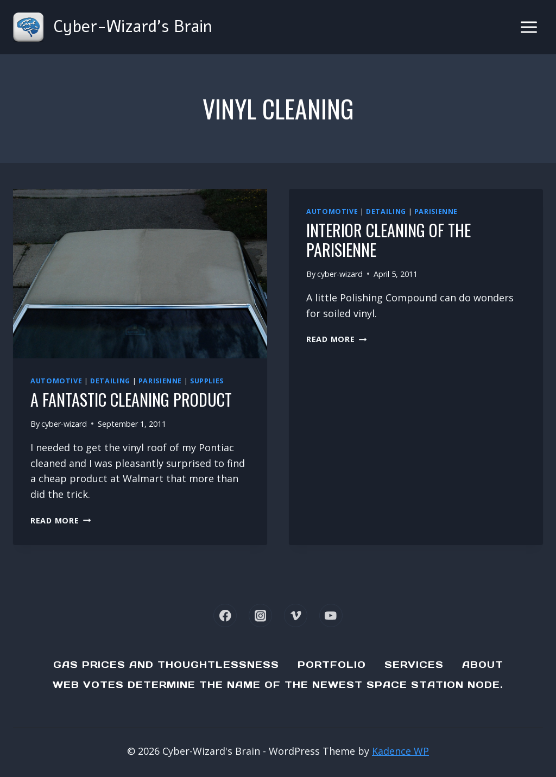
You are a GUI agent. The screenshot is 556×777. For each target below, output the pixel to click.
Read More (60, 520)
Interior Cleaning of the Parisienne (388, 240)
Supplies (207, 381)
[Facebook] (225, 615)
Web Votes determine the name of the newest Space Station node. (278, 685)
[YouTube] (331, 615)
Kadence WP (400, 750)
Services (414, 665)
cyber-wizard (64, 424)
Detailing (110, 381)
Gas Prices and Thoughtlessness (166, 665)
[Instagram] (260, 615)
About (482, 665)
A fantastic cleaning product (131, 399)
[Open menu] (528, 27)
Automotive (56, 381)
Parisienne (160, 381)
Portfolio (332, 665)
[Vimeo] (295, 615)
